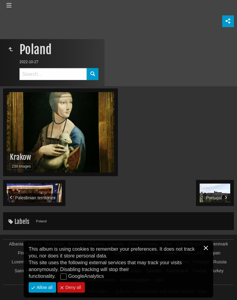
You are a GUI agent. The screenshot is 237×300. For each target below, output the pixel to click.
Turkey (216, 270)
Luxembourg (24, 261)
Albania (16, 243)
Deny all (72, 287)
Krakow (20, 157)
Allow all (43, 287)
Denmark (219, 243)
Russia (220, 261)
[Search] (53, 74)
